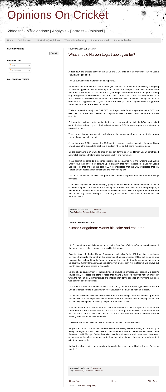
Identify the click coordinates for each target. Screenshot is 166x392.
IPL (102, 371)
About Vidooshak (100, 40)
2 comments (96, 209)
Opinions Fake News (98, 212)
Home (10, 40)
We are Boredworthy (75, 40)
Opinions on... (25, 40)
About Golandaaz (123, 40)
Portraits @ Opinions (48, 40)
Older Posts (153, 381)
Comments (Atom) (88, 386)
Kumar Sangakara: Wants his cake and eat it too (106, 228)
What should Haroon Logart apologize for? (101, 55)
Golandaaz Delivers (81, 212)
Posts (12, 65)
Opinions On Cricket (57, 15)
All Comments (16, 70)
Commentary (79, 371)
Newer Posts (74, 381)
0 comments (96, 368)
